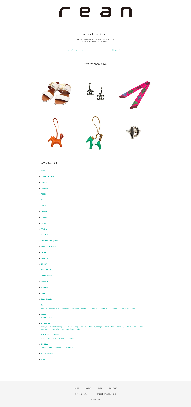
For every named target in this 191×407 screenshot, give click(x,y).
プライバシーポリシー (83, 394)
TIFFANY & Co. (47, 270)
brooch (83, 327)
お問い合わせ (115, 50)
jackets (43, 347)
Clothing (44, 344)
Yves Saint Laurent (48, 235)
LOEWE (44, 217)
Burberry (44, 287)
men (50, 317)
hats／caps (69, 347)
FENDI (43, 223)
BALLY (43, 293)
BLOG (100, 388)
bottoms (59, 347)
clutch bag (125, 308)
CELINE (44, 211)
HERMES (44, 188)
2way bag (65, 308)
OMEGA (44, 264)
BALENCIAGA (46, 276)
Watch (43, 314)
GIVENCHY (45, 281)
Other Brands (46, 299)
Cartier (44, 252)
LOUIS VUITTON (47, 176)
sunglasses (45, 329)
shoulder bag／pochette (50, 308)
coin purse (52, 338)
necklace (69, 327)
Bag (42, 305)
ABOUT (88, 388)
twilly (129, 327)
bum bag (115, 308)
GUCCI (43, 206)
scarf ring (120, 327)
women (43, 317)
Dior (42, 200)
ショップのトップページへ (75, 50)
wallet (43, 338)
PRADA (44, 229)
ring (76, 327)
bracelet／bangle (95, 327)
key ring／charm (68, 329)
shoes (142, 327)
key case (62, 338)
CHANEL (44, 182)
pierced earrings (56, 327)
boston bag (94, 308)
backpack (105, 308)
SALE (43, 359)
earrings (44, 327)
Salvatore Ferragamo (49, 241)
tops (51, 347)
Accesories (45, 323)
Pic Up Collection (48, 353)
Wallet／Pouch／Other (50, 335)
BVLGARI (44, 258)
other (79, 329)
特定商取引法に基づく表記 (106, 394)
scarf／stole (109, 327)
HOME (76, 388)
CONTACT (113, 388)
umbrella (55, 329)
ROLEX (44, 194)
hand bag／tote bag (79, 308)
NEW (43, 171)
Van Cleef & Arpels (48, 246)
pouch (134, 308)
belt (135, 327)
